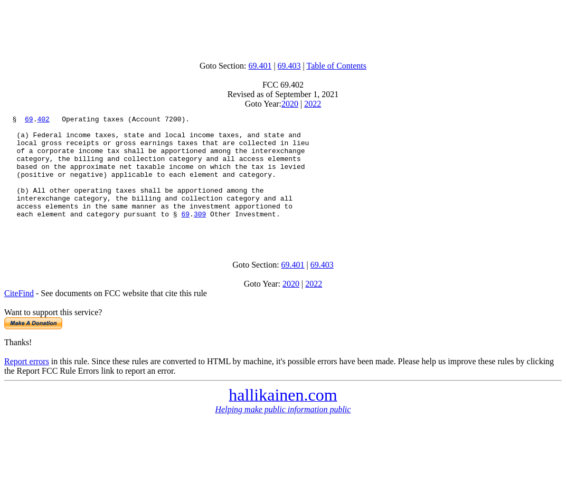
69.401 (259, 65)
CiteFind (19, 316)
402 (43, 120)
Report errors (26, 385)
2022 (312, 103)
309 (200, 234)
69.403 (289, 65)
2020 (289, 103)
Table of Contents (337, 65)
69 (29, 120)
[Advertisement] (283, 28)
